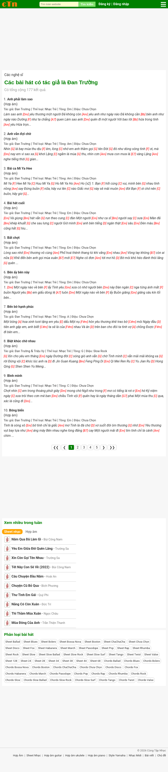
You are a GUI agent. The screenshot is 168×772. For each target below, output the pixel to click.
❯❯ (112, 447)
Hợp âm (31, 532)
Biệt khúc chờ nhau (21, 341)
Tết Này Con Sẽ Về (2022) (30, 567)
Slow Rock (100, 351)
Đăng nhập (121, 4)
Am (69, 144)
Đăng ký (104, 4)
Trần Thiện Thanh (53, 623)
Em (69, 213)
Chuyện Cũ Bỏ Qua (25, 586)
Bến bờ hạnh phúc (20, 307)
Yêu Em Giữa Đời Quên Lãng (32, 549)
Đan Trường (22, 109)
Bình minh (14, 376)
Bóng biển (16, 410)
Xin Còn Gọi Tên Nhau (28, 558)
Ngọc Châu (51, 613)
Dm (69, 109)
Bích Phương (49, 586)
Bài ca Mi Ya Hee (19, 168)
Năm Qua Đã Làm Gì (26, 539)
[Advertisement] (84, 39)
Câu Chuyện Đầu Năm (28, 576)
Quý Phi (43, 595)
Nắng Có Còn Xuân (25, 604)
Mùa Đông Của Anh (26, 623)
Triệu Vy (39, 351)
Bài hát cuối (15, 203)
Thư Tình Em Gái (24, 595)
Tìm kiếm (87, 4)
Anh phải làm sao (20, 99)
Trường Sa (62, 549)
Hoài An (51, 576)
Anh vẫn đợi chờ (19, 134)
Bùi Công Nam (53, 539)
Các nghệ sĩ (13, 75)
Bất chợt (13, 238)
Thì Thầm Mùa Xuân (26, 613)
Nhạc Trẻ (50, 109)
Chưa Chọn (89, 109)
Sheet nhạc (12, 532)
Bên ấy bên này (18, 272)
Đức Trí (46, 604)
